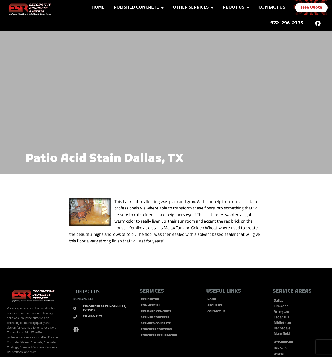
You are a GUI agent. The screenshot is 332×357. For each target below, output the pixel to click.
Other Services (193, 7)
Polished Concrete (139, 7)
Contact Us (271, 7)
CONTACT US (86, 291)
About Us (236, 7)
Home (98, 7)
